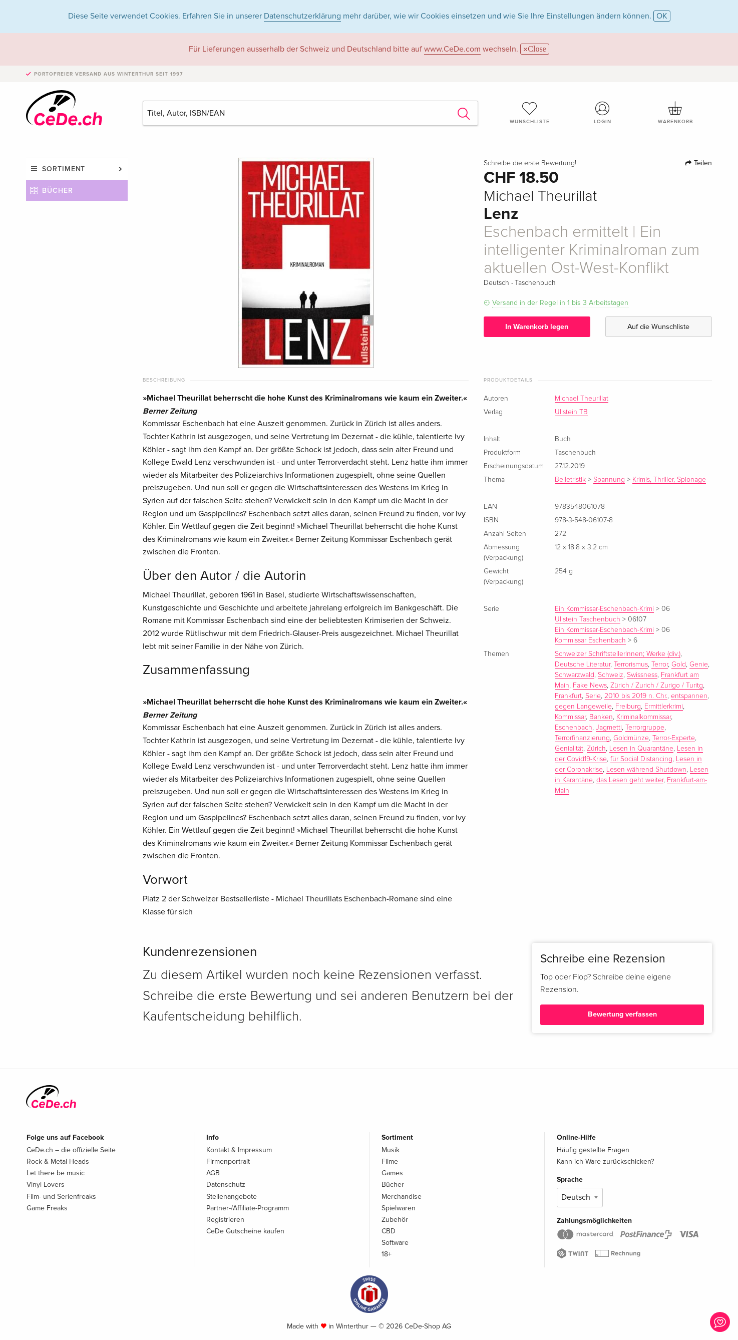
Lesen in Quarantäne (641, 748)
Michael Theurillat (581, 398)
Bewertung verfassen (622, 1014)
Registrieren (225, 1219)
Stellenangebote (231, 1196)
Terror (659, 664)
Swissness (642, 675)
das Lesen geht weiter (629, 780)
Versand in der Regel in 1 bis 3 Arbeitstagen (560, 302)
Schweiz (610, 675)
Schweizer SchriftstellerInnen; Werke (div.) (617, 653)
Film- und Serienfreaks (61, 1196)
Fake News (590, 685)
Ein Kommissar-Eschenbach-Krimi (604, 608)
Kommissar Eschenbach (590, 640)
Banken (601, 717)
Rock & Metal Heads (58, 1161)
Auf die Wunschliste (658, 326)
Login (602, 113)
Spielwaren (399, 1208)
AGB (213, 1173)
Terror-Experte (673, 738)
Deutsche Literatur (582, 664)
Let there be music (56, 1173)
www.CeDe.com (452, 49)
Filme (390, 1161)
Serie (593, 696)
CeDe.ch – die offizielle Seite (71, 1150)
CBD (389, 1231)
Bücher (57, 190)
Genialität (569, 748)
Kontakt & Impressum (239, 1150)
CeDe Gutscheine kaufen (245, 1231)
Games (392, 1173)
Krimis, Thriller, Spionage (669, 479)
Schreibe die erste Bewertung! (530, 163)
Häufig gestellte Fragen (593, 1150)
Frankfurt (568, 696)
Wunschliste (529, 113)
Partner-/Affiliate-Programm (247, 1208)
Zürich (596, 748)
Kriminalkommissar (643, 717)
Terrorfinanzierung (582, 738)
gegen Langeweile (583, 706)
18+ (387, 1254)
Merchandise (402, 1196)
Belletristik (570, 479)
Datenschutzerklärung (302, 16)
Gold (678, 664)
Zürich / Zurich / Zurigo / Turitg (656, 685)
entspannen (689, 696)
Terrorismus (631, 664)
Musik (391, 1150)
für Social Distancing (641, 759)
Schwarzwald (574, 675)
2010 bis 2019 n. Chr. (635, 696)
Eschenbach (573, 727)
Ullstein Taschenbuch (587, 619)
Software (395, 1242)
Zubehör (395, 1219)
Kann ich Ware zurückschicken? (605, 1161)
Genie (698, 664)
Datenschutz (225, 1184)
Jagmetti (609, 727)
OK (661, 16)
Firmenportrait (228, 1161)
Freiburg (628, 706)
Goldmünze (631, 738)
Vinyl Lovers (46, 1184)
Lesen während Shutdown (646, 769)
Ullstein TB (571, 412)
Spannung (609, 479)
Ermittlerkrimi (663, 706)
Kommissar (570, 717)
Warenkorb (675, 113)
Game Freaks (47, 1208)
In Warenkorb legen (536, 326)
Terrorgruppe (644, 727)
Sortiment (63, 169)
